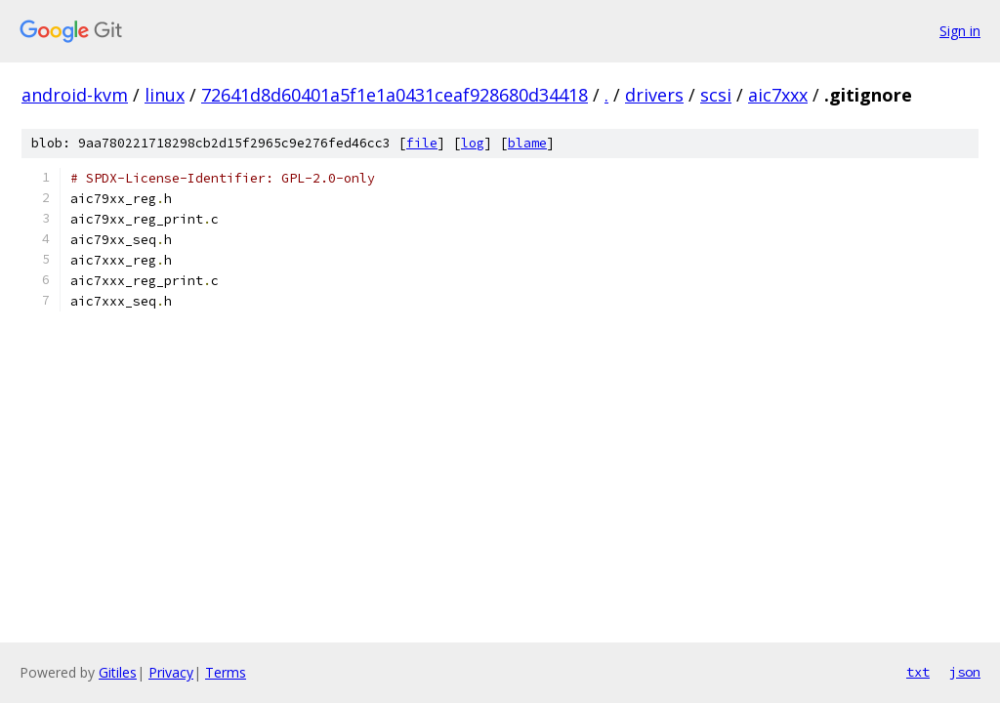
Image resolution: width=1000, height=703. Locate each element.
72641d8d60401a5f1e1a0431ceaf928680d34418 (394, 94)
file (422, 143)
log (472, 143)
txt (918, 672)
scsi (715, 94)
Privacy (170, 672)
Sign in (959, 30)
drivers (654, 94)
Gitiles (118, 672)
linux (165, 94)
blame (527, 143)
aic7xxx (778, 94)
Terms (225, 672)
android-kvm (74, 94)
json (964, 672)
